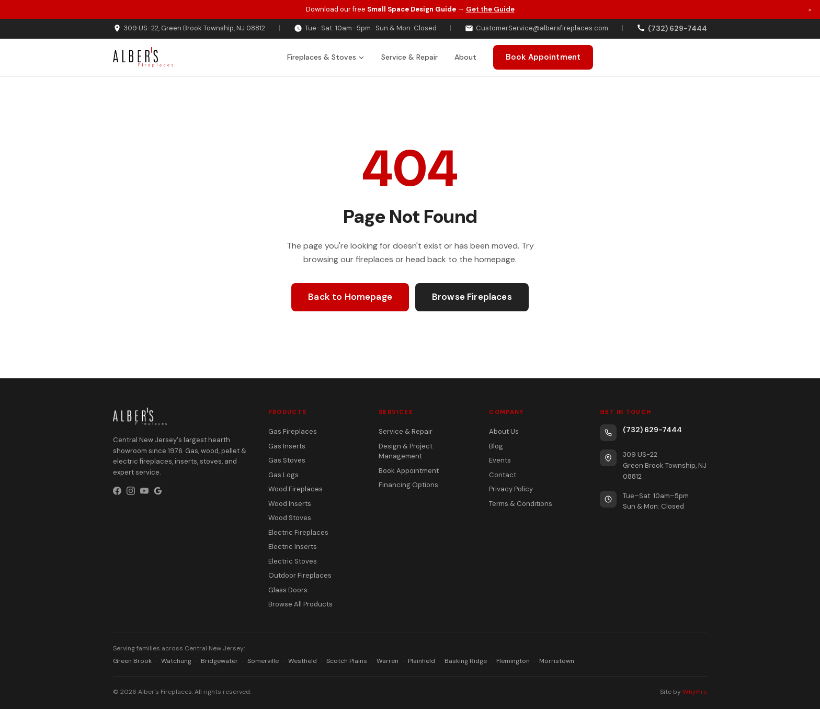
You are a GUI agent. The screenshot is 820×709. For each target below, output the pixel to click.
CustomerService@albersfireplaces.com (536, 28)
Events (500, 460)
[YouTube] (144, 491)
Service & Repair (409, 57)
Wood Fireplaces (295, 489)
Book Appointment (543, 57)
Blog (496, 446)
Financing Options (408, 484)
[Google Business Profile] (158, 491)
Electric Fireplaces (298, 532)
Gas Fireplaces (292, 431)
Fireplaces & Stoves (326, 57)
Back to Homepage (350, 296)
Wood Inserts (289, 503)
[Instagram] (131, 491)
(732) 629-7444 (652, 429)
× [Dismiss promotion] (810, 9)
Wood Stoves (289, 517)
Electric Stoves (292, 561)
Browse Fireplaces (472, 296)
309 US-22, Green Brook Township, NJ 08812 (189, 28)
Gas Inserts (286, 446)
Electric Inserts (292, 546)
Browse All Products (300, 604)
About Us (504, 431)
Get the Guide (490, 9)
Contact (502, 474)
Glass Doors (288, 590)
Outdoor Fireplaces (300, 575)
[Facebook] (117, 491)
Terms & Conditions (520, 503)
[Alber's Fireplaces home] (143, 57)
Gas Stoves (286, 460)
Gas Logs (283, 474)
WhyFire (694, 692)
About (465, 57)
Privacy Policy (511, 489)
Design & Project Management (405, 451)
